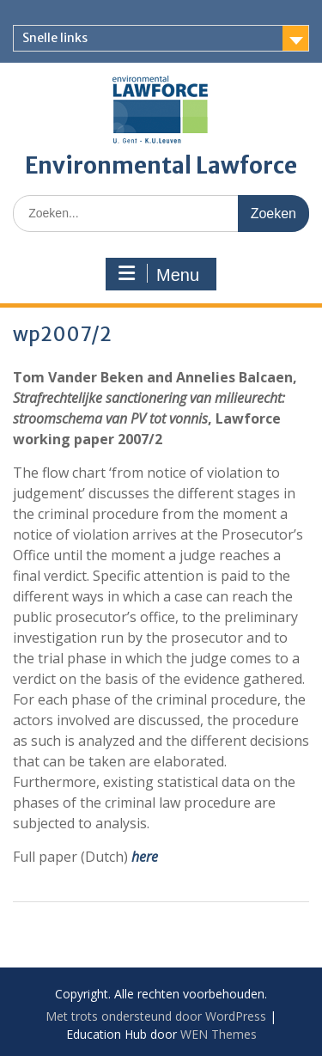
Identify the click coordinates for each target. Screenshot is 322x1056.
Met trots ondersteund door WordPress (156, 1016)
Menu (158, 274)
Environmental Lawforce (161, 165)
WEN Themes (218, 1034)
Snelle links (55, 38)
